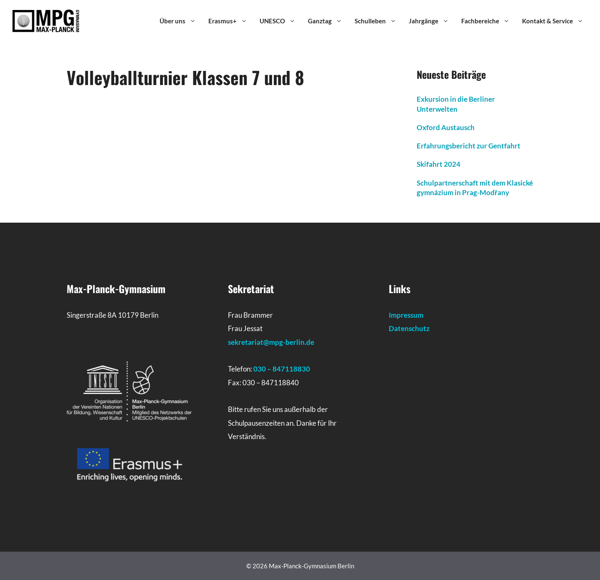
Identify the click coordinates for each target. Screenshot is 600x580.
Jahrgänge (433, 20)
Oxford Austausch (446, 127)
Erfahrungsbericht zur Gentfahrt (468, 145)
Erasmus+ (231, 20)
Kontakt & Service (557, 20)
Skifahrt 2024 (438, 164)
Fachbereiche (489, 20)
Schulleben (380, 20)
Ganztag (329, 20)
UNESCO (282, 20)
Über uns (182, 20)
